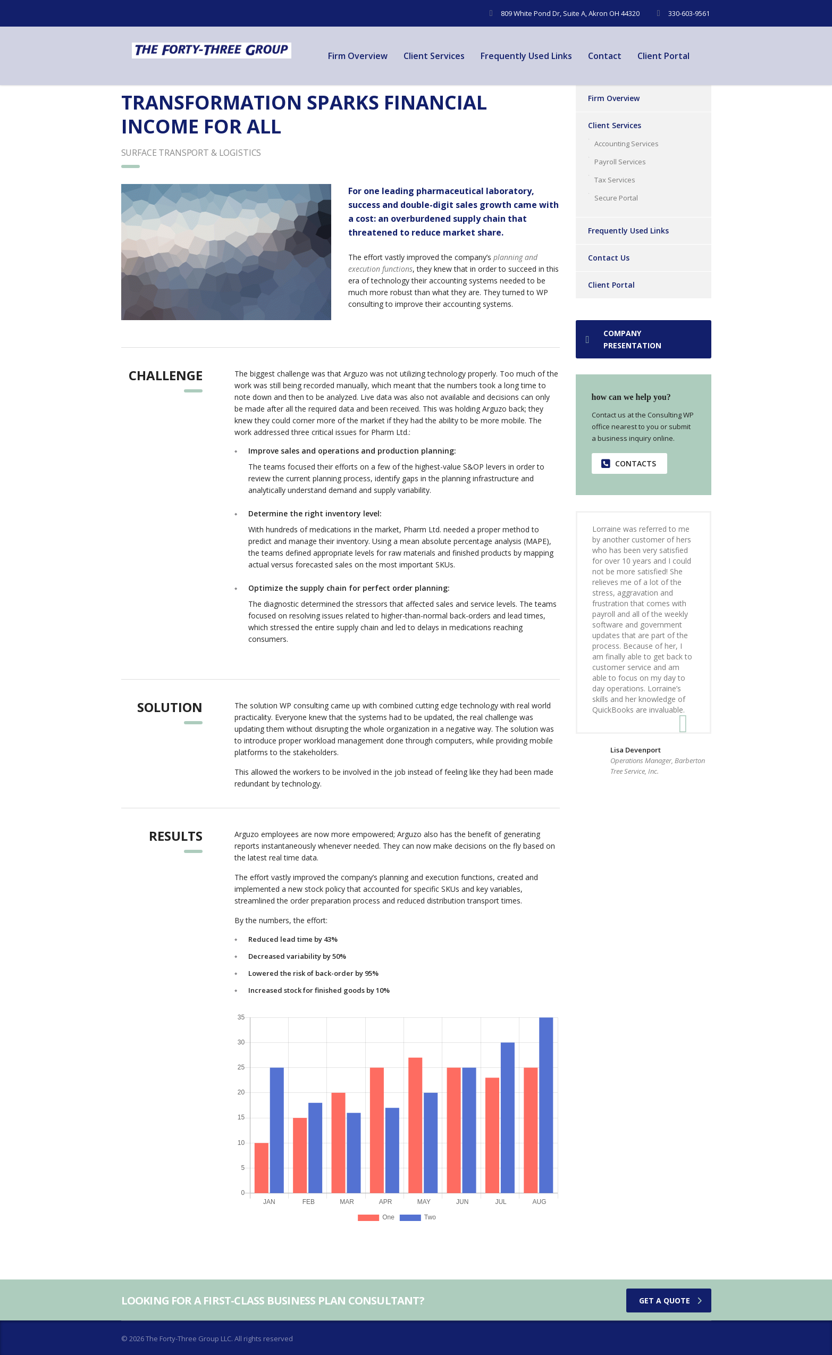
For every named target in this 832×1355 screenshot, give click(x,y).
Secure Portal (616, 198)
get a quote (670, 1300)
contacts (628, 463)
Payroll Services (620, 161)
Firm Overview (358, 56)
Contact (604, 56)
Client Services (434, 56)
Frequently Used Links (526, 56)
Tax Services (614, 180)
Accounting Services (626, 143)
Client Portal (663, 56)
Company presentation (623, 339)
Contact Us (608, 258)
